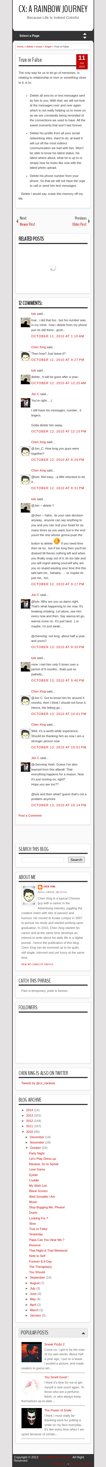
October (35, 1147)
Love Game (37, 1169)
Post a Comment (30, 815)
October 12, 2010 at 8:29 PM (58, 459)
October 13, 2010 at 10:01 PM (58, 714)
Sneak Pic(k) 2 (54, 1344)
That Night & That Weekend (48, 1250)
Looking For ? (38, 1218)
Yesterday (36, 1234)
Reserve (35, 1245)
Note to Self (37, 1256)
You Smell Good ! (56, 1377)
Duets (33, 1212)
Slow (32, 1223)
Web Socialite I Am (42, 1196)
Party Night (36, 1153)
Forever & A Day (40, 1261)
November (37, 1142)
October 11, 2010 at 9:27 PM (58, 359)
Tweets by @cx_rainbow (38, 1083)
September (37, 1277)
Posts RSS (59, 1464)
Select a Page (30, 35)
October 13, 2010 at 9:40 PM (58, 680)
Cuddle (34, 1180)
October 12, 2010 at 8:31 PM (58, 488)
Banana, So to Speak (44, 1164)
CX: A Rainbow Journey (53, 9)
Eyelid (33, 1175)
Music (33, 1202)
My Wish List (38, 1185)
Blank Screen (38, 1191)
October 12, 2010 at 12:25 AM (58, 383)
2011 (29, 1126)
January (35, 1315)
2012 (29, 1120)
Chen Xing (38, 347)
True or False (30, 60)
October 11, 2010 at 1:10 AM (57, 336)
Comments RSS (81, 1464)
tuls (33, 313)
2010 (29, 1131)
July (33, 1288)
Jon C (35, 394)
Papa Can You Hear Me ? (46, 1240)
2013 (29, 1115)
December (37, 1137)
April (33, 1304)
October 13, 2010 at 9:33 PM (58, 647)
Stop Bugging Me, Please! (47, 1207)
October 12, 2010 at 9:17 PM (58, 584)
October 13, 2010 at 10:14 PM (58, 805)
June (33, 1293)
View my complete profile (37, 964)
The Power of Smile (58, 1410)
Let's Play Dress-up (42, 1158)
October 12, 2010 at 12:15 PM (58, 431)
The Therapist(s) (40, 1266)
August (35, 1283)
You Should (37, 1272)
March (34, 1310)
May (33, 1299)
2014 (29, 1110)
